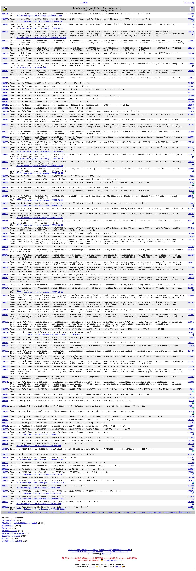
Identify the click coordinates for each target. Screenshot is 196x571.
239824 (5, 125)
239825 (5, 132)
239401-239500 (90, 512)
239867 (5, 361)
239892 (5, 469)
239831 (5, 169)
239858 (5, 315)
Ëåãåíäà (84, 3)
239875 (5, 401)
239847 (5, 250)
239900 (5, 507)
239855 (5, 295)
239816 (5, 96)
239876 (5, 406)
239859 (5, 322)
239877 (5, 411)
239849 (5, 262)
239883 (5, 432)
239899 (5, 502)
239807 (5, 53)
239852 (5, 278)
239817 (5, 99)
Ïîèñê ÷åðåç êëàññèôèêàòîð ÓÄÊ (115, 550)
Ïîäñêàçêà (106, 554)
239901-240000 (170, 512)
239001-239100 (26, 512)
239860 (5, 329)
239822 (5, 114)
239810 (5, 71)
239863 (5, 343)
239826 (5, 137)
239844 (5, 236)
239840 (5, 214)
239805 (5, 41)
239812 (5, 83)
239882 (5, 429)
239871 (5, 382)
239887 (5, 449)
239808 (5, 58)
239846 (5, 247)
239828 (5, 147)
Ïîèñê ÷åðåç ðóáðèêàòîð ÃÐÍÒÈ (83, 550)
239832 (5, 176)
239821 (5, 111)
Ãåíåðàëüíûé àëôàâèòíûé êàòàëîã (87, 552)
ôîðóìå (118, 567)
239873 (5, 395)
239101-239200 (42, 512)
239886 (5, 444)
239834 (5, 182)
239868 (5, 367)
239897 (5, 491)
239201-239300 (58, 512)
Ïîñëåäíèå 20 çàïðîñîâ (116, 552)
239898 (5, 497)
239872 (5, 389)
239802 (5, 19)
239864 (5, 346)
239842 (5, 228)
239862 (5, 338)
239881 (5, 426)
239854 (5, 288)
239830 (5, 162)
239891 (5, 466)
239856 (5, 302)
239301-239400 (74, 512)
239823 (5, 120)
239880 (5, 423)
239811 (5, 78)
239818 (5, 102)
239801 (5, 14)
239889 (5, 458)
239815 (5, 93)
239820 (5, 108)
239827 (5, 142)
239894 (5, 477)
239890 (5, 463)
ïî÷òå (92, 567)
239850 (5, 267)
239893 (5, 472)
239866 (5, 356)
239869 (5, 370)
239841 (5, 221)
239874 (5, 398)
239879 (5, 420)
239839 (5, 209)
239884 (5, 438)
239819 (5, 105)
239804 (5, 32)
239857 (5, 310)
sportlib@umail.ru (113, 560)
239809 (5, 64)
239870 (5, 377)
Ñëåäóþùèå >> (185, 512)
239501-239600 (106, 512)
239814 (5, 89)
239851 (5, 275)
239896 (5, 486)
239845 (5, 240)
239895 (5, 481)
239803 (5, 24)
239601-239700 (122, 512)
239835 (5, 188)
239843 (5, 233)
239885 (5, 441)
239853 (5, 285)
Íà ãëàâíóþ (189, 3)
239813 (5, 86)
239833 (5, 179)
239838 (5, 203)
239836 (5, 191)
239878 (5, 417)
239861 (5, 332)
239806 (5, 48)
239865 (5, 351)
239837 (5, 196)
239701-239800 (138, 512)
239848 (5, 255)
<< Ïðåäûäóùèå (10, 512)
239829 (5, 155)
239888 (5, 454)
